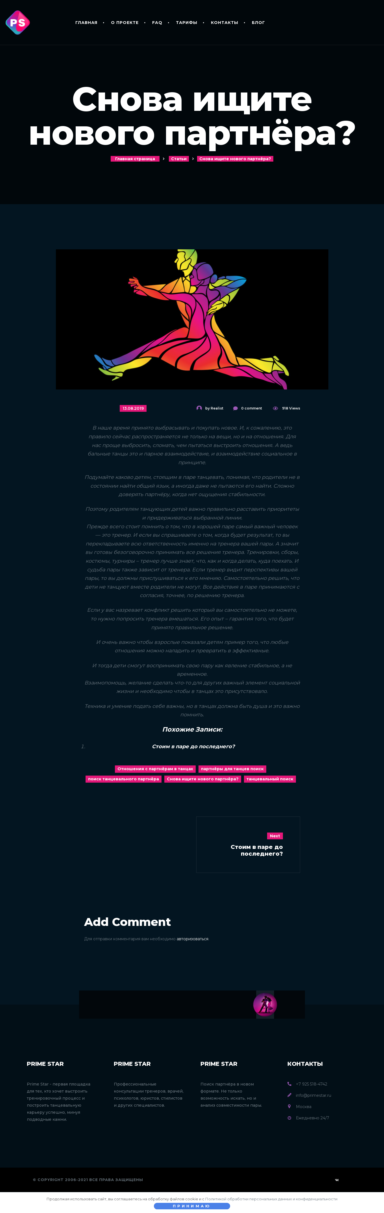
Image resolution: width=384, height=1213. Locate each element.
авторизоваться (192, 938)
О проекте (125, 22)
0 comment (251, 408)
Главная (86, 22)
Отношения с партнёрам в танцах (155, 768)
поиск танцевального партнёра (123, 778)
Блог (258, 22)
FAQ (157, 22)
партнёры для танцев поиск (232, 768)
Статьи (179, 158)
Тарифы (186, 22)
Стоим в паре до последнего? (193, 746)
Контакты (224, 22)
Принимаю (192, 1206)
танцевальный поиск (269, 778)
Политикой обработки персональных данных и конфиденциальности (271, 1199)
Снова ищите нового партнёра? (203, 778)
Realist (217, 408)
